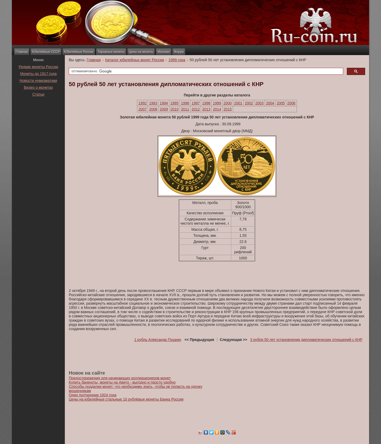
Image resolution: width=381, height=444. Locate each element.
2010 (174, 109)
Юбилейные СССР (46, 52)
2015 (228, 109)
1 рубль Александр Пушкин (157, 340)
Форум (178, 52)
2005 (280, 103)
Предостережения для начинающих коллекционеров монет (120, 378)
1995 (174, 103)
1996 (185, 103)
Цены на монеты (141, 52)
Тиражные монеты (111, 52)
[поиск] (205, 71)
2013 (206, 109)
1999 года (177, 60)
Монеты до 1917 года (38, 74)
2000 (228, 103)
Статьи (38, 94)
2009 (164, 109)
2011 (185, 109)
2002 (249, 103)
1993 (153, 103)
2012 (196, 109)
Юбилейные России (78, 52)
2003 (259, 103)
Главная (22, 52)
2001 (238, 103)
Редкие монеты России (38, 67)
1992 (142, 103)
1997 (196, 103)
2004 (270, 103)
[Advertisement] (38, 111)
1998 (206, 103)
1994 (164, 103)
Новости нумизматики (38, 80)
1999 (217, 103)
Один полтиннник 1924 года (92, 395)
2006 (291, 103)
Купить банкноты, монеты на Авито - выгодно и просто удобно (122, 382)
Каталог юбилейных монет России (134, 60)
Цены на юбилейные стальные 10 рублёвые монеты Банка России (126, 399)
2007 (142, 109)
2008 (153, 109)
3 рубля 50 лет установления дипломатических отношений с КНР (306, 340)
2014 (217, 109)
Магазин (163, 52)
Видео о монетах (38, 87)
